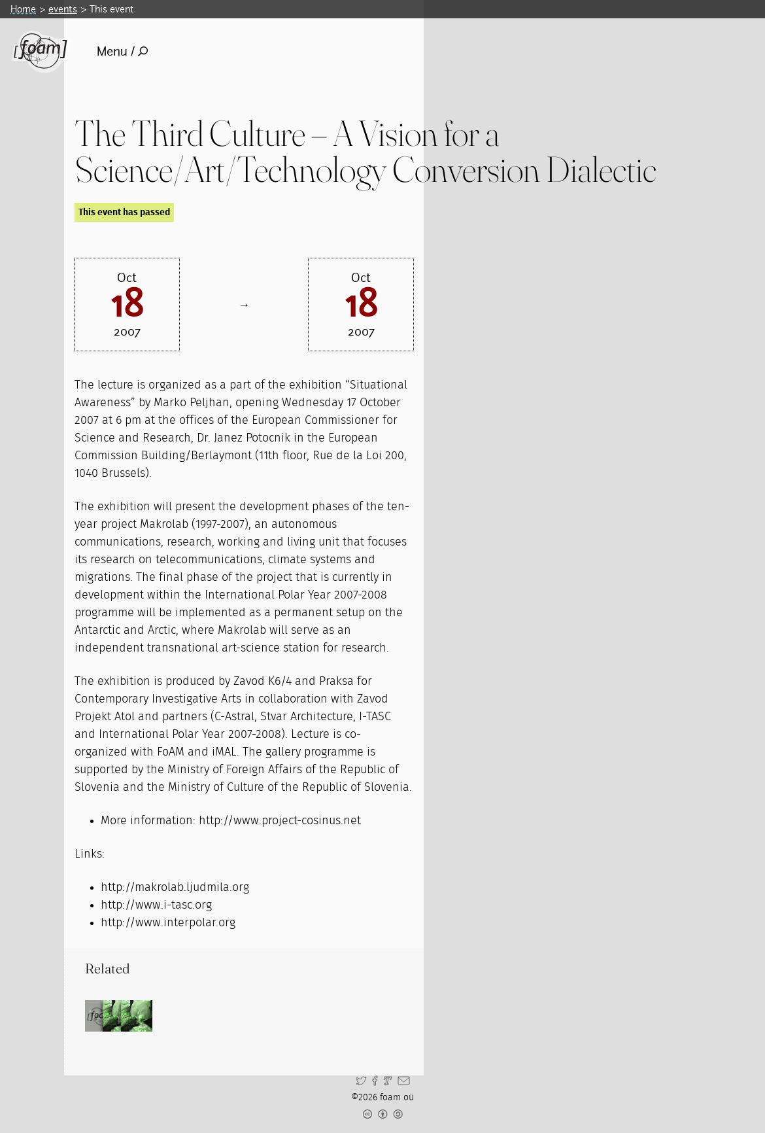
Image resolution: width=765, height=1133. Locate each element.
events (62, 9)
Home (23, 9)
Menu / (122, 51)
